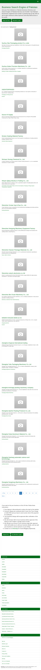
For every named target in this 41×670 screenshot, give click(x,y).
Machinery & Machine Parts (7, 299)
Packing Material (5, 439)
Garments (4, 587)
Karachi (3, 96)
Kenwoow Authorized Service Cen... (9, 623)
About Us (3, 648)
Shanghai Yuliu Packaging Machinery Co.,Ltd (16, 364)
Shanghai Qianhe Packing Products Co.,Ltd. (16, 411)
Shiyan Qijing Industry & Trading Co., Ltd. (15, 181)
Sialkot (3, 564)
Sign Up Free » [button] (6, 20)
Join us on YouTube (5, 663)
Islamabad (4, 566)
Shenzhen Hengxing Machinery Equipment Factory (18, 228)
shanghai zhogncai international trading (14, 343)
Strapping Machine (5, 322)
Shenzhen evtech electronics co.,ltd (13, 273)
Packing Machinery (5, 210)
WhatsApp (15, 528)
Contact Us (4, 651)
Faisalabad (4, 569)
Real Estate (4, 595)
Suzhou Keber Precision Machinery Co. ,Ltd (16, 66)
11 (29, 493)
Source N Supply (7, 114)
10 (26, 493)
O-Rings (29, 185)
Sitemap (3, 658)
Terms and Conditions (6, 656)
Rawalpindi (4, 571)
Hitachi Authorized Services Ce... (8, 621)
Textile (3, 585)
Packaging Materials (6, 48)
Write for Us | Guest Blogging (7, 637)
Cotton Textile (4, 600)
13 (36, 493)
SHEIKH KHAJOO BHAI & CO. (12, 318)
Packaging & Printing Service (7, 94)
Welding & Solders (5, 71)
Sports (3, 590)
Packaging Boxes (5, 415)
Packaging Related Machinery (7, 392)
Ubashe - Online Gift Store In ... (8, 628)
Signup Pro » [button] (6, 534)
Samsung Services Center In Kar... (8, 618)
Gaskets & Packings (24, 185)
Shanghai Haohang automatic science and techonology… (15, 458)
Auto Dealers (4, 597)
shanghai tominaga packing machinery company (17, 387)
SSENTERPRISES (8, 89)
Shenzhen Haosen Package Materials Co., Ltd (17, 250)
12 (32, 493)
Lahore (3, 561)
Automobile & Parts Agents (7, 185)
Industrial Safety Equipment (7, 141)
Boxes (10, 415)
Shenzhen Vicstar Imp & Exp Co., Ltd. (14, 205)
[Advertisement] (20, 545)
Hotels (3, 592)
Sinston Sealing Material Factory (12, 136)
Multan (3, 579)
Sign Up (3, 641)
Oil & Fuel (18, 185)
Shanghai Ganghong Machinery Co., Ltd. (15, 482)
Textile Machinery (16, 299)
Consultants (4, 605)
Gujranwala (4, 576)
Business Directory (5, 646)
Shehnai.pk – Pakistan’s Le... (7, 631)
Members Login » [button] (17, 20)
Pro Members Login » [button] (17, 534)
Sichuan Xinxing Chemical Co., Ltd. (13, 159)
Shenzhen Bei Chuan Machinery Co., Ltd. (15, 294)
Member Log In (5, 643)
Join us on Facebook (6, 661)
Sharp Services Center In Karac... (8, 611)
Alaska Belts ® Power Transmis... (8, 626)
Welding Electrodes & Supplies (15, 71)
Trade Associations (5, 602)
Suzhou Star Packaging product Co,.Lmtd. (15, 43)
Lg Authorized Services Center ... (8, 616)
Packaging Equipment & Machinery (8, 369)
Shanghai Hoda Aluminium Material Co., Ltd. (16, 434)
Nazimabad (4, 574)
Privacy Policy (4, 653)
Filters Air (14, 185)
